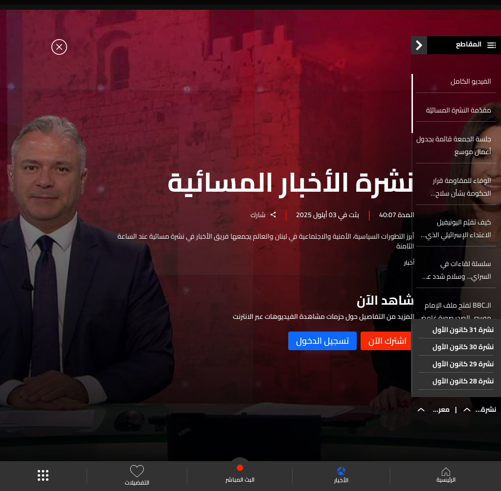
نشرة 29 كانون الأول (463, 369)
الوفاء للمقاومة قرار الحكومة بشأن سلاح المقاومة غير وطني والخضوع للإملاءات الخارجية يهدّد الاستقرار (460, 192)
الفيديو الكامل (471, 86)
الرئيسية (445, 476)
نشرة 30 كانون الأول (463, 352)
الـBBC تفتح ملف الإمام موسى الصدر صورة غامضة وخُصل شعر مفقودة (454, 317)
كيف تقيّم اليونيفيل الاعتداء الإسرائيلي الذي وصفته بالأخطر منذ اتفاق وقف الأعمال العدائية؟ (456, 233)
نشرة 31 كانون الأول (463, 335)
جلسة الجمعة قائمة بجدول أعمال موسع (453, 150)
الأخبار (341, 476)
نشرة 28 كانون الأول (463, 386)
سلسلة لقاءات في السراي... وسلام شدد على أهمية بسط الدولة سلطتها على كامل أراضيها (454, 275)
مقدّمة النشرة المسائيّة (458, 115)
